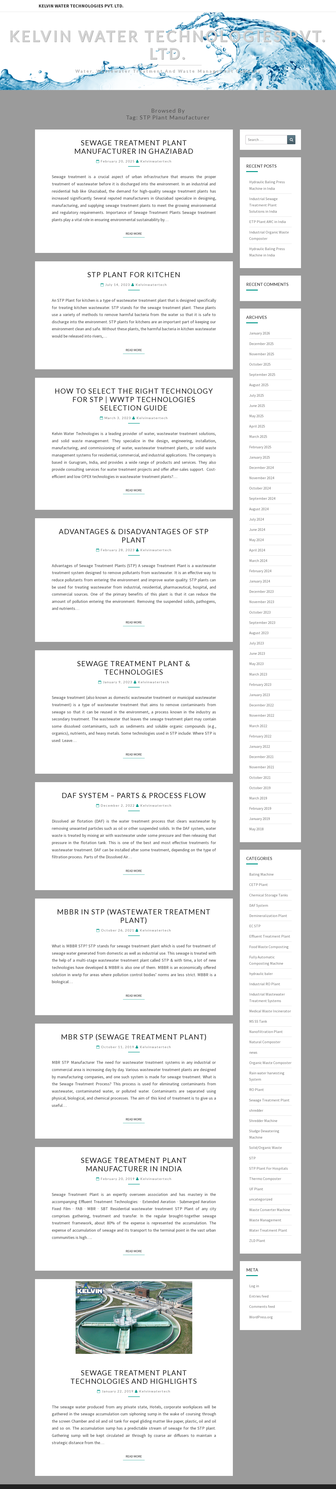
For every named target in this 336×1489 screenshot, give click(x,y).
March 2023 (258, 674)
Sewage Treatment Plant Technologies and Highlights (133, 1376)
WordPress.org (261, 1317)
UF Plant (256, 1189)
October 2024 (260, 488)
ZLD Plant (257, 1240)
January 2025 (259, 457)
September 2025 (262, 374)
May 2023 (256, 663)
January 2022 (259, 746)
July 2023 (256, 643)
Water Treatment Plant (268, 1230)
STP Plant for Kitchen (134, 274)
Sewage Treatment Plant (269, 1100)
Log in (254, 1286)
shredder (256, 1110)
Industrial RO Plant (264, 984)
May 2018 (256, 829)
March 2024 (258, 560)
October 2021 (260, 777)
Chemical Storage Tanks (268, 895)
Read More (135, 233)
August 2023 (259, 632)
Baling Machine (261, 874)
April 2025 (257, 426)
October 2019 (260, 787)
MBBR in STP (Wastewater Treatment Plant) (134, 915)
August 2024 (259, 509)
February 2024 (260, 570)
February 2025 (260, 447)
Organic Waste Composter (270, 1062)
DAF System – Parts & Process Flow (134, 795)
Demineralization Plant (268, 915)
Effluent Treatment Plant (269, 936)
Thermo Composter (265, 1178)
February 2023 (260, 684)
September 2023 (262, 622)
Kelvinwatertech (156, 161)
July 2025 (256, 395)
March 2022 (258, 725)
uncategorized (260, 1199)
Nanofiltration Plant (266, 1031)
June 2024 (257, 529)
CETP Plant (258, 884)
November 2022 (261, 715)
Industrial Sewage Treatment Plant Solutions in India (263, 205)
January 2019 (259, 818)
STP (252, 1158)
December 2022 (261, 705)
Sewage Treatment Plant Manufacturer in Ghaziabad (134, 146)
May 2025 (256, 416)
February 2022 (260, 736)
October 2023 (260, 612)
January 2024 (259, 581)
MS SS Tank (258, 1021)
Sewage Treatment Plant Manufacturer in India (134, 1164)
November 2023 (261, 601)
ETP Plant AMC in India (267, 221)
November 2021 (261, 767)
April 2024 (257, 550)
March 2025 (258, 436)
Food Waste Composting (269, 946)
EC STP (255, 926)
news (253, 1052)
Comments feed (262, 1306)
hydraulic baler (261, 973)
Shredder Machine (263, 1120)
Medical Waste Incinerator (270, 1011)
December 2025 (261, 343)
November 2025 (261, 354)
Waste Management (265, 1220)
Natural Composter (264, 1041)
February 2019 (260, 808)
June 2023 (257, 653)
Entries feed (259, 1296)
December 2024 (261, 467)
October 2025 (260, 364)
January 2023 (259, 694)
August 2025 (259, 384)
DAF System (258, 905)
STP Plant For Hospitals (268, 1168)
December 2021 (261, 756)
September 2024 (262, 498)
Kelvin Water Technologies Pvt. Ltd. (80, 6)
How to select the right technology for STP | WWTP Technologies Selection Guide (134, 399)
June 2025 (257, 405)
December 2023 (261, 591)
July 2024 (256, 519)
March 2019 (258, 798)
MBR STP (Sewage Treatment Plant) (134, 1036)
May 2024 (256, 539)
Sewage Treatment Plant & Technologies (134, 667)
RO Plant (256, 1089)
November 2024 (261, 477)
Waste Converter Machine (269, 1209)
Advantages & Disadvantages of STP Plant (134, 535)
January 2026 (259, 333)
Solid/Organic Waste (265, 1147)
